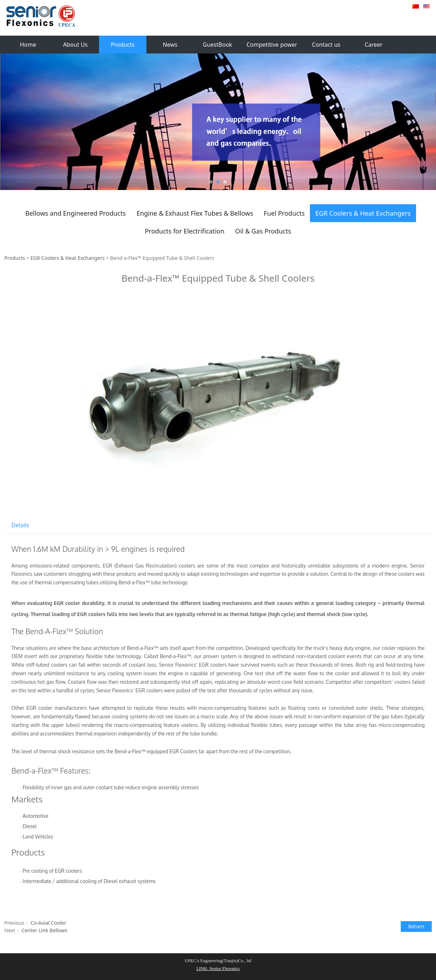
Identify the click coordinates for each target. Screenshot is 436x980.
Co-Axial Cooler (48, 922)
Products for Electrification (184, 231)
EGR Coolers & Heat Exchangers (363, 213)
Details (20, 525)
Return (416, 926)
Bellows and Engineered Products (75, 213)
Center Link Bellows (44, 930)
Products (123, 44)
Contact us (326, 44)
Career (374, 44)
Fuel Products (284, 213)
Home (28, 44)
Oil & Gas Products (263, 231)
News (170, 44)
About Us (75, 44)
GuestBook (217, 44)
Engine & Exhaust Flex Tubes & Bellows (194, 213)
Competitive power (271, 44)
